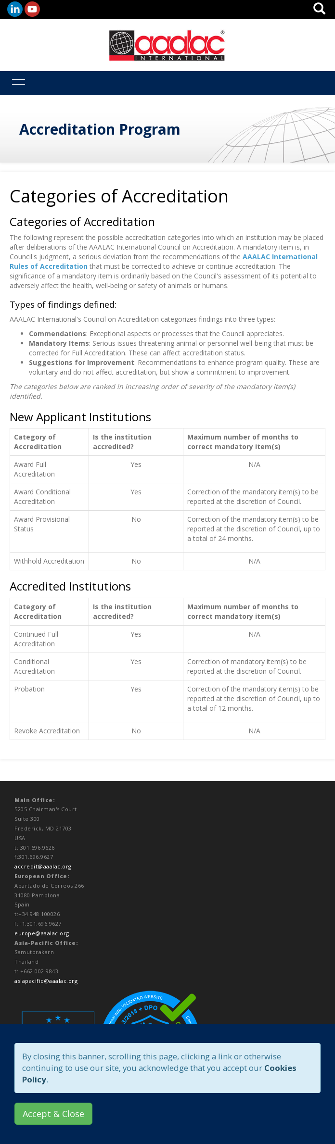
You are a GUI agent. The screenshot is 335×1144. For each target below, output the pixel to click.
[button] (319, 11)
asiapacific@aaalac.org (45, 980)
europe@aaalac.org (41, 933)
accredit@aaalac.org (43, 866)
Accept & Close (53, 1113)
